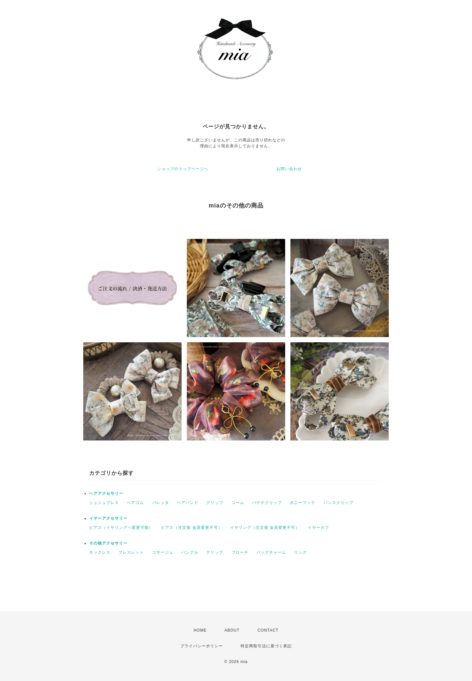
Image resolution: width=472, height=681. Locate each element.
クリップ (214, 502)
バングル (189, 552)
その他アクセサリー (108, 543)
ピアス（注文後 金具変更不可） (191, 527)
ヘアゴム (135, 502)
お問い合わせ (289, 169)
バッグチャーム (271, 552)
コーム (237, 502)
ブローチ (239, 552)
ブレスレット (131, 552)
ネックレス (99, 552)
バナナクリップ (267, 502)
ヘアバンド (187, 502)
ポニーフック (302, 502)
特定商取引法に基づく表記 (266, 646)
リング (300, 552)
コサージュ (162, 552)
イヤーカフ (318, 527)
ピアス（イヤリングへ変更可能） (121, 527)
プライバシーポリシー (201, 646)
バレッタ (160, 502)
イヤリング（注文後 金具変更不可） (265, 527)
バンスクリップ (338, 502)
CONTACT (267, 630)
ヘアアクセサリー (106, 493)
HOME (199, 630)
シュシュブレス (104, 502)
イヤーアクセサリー (108, 518)
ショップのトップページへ (182, 169)
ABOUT (232, 630)
